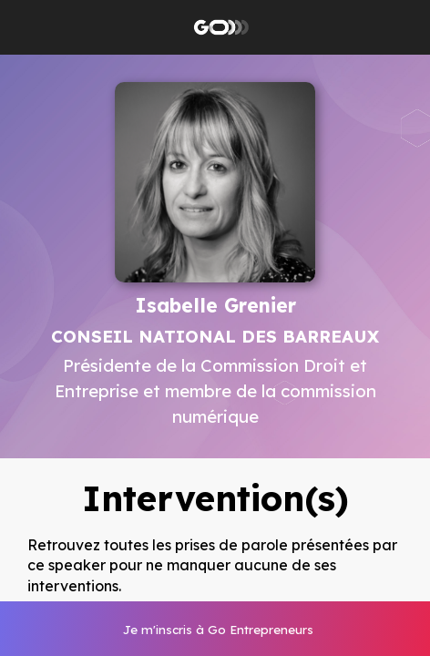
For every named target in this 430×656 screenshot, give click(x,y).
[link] (216, 628)
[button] (27, 27)
